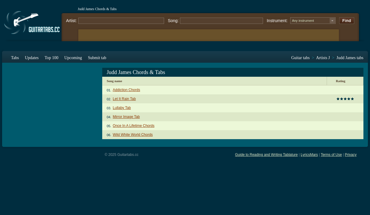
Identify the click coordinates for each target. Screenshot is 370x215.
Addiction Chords (126, 90)
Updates (32, 58)
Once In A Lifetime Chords (133, 126)
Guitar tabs (300, 58)
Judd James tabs (350, 58)
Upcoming (73, 58)
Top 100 (51, 58)
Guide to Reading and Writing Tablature (266, 155)
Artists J (323, 58)
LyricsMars (309, 155)
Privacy (351, 155)
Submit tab (97, 58)
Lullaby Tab (122, 108)
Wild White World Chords (133, 135)
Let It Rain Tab (124, 99)
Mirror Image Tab (126, 117)
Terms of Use (331, 155)
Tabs (15, 58)
